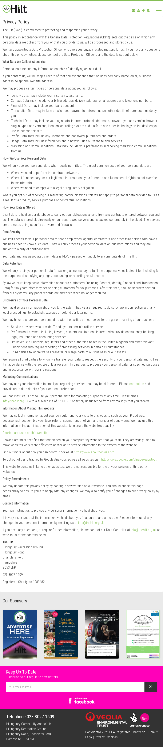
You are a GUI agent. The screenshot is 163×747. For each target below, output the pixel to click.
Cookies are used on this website (25, 433)
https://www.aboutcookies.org (94, 452)
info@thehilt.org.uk (15, 401)
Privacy (100, 737)
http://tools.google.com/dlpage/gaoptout (128, 459)
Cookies (112, 737)
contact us (136, 384)
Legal (88, 737)
